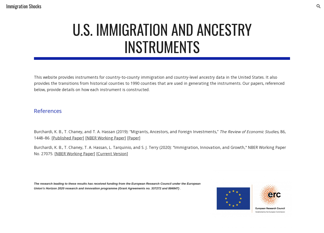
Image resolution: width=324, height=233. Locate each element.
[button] (318, 6)
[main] (162, 40)
